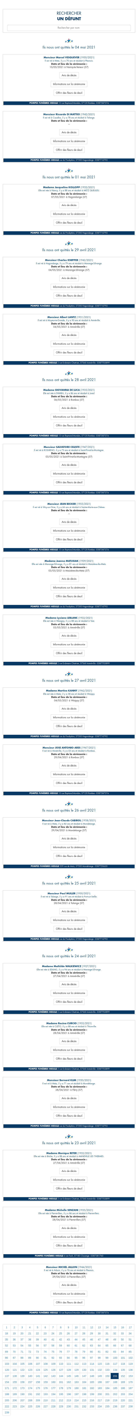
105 (22, 1363)
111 (69, 1363)
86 (6, 1357)
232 (84, 1406)
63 (91, 1345)
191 (30, 1394)
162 (69, 1382)
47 (99, 1339)
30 (99, 1333)
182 (92, 1388)
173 (22, 1388)
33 (122, 1333)
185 (115, 1388)
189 (15, 1394)
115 (100, 1363)
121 (15, 1369)
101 (123, 1357)
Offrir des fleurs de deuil (69, 93)
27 (76, 1333)
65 (106, 1345)
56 (37, 1345)
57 (45, 1345)
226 (38, 1406)
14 (107, 1327)
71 (21, 1351)
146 (76, 1376)
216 (92, 1400)
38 (29, 1339)
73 (37, 1351)
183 (100, 1388)
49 (114, 1339)
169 (123, 1382)
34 (130, 1333)
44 (76, 1339)
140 (30, 1376)
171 (7, 1388)
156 (22, 1382)
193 (45, 1394)
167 (107, 1382)
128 (69, 1369)
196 (69, 1394)
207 (22, 1400)
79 (83, 1351)
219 (115, 1400)
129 (76, 1369)
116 (107, 1363)
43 (68, 1339)
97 (91, 1357)
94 (68, 1357)
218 (107, 1400)
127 (61, 1369)
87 (14, 1357)
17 (130, 1327)
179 (69, 1388)
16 (122, 1327)
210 (45, 1400)
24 (52, 1333)
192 (38, 1394)
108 (45, 1363)
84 (122, 1351)
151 (115, 1376)
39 (37, 1339)
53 (14, 1345)
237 (123, 1406)
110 (61, 1363)
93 (60, 1357)
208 (30, 1400)
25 (60, 1333)
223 (15, 1406)
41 (52, 1339)
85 (130, 1351)
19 (14, 1333)
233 (92, 1406)
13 (99, 1327)
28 (83, 1333)
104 (15, 1363)
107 (38, 1363)
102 (130, 1357)
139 (22, 1376)
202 (115, 1394)
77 (68, 1351)
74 (45, 1351)
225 (30, 1406)
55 (29, 1345)
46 (91, 1339)
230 (69, 1406)
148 (92, 1376)
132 (100, 1369)
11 (83, 1327)
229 (61, 1406)
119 (130, 1363)
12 (91, 1327)
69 (6, 1351)
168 (115, 1382)
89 (29, 1357)
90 (37, 1357)
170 (130, 1382)
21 (29, 1333)
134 (115, 1369)
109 (53, 1363)
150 (107, 1376)
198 (84, 1394)
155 (15, 1382)
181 (84, 1388)
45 (83, 1339)
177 (53, 1388)
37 (21, 1339)
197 (76, 1394)
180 (76, 1388)
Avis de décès (69, 75)
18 (6, 1333)
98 (99, 1357)
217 (100, 1400)
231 (76, 1406)
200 (100, 1394)
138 (15, 1376)
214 (76, 1400)
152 (123, 1376)
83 (114, 1351)
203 (123, 1394)
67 (122, 1345)
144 (61, 1376)
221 (130, 1400)
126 (53, 1369)
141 (38, 1376)
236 (115, 1406)
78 (76, 1351)
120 (7, 1369)
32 (114, 1333)
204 (130, 1394)
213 (69, 1400)
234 (100, 1406)
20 (21, 1333)
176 (45, 1388)
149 (100, 1376)
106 (30, 1363)
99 (106, 1357)
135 (123, 1369)
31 (106, 1333)
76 (60, 1351)
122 (22, 1369)
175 (38, 1388)
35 (6, 1339)
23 (45, 1333)
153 (130, 1376)
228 (53, 1406)
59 (60, 1345)
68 (130, 1345)
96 (83, 1357)
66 (114, 1345)
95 (76, 1357)
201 (107, 1394)
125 (45, 1369)
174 (30, 1388)
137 (7, 1376)
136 (130, 1369)
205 (7, 1400)
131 (92, 1369)
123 (30, 1369)
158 (38, 1382)
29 (91, 1333)
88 (21, 1357)
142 (45, 1376)
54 (21, 1345)
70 (14, 1351)
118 (123, 1363)
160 (53, 1382)
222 (7, 1406)
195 (61, 1394)
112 (76, 1363)
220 (123, 1400)
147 (84, 1376)
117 (115, 1363)
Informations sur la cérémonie (69, 84)
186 (123, 1388)
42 (60, 1339)
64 (99, 1345)
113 (84, 1363)
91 (45, 1357)
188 (7, 1394)
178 (61, 1388)
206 (15, 1400)
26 (68, 1333)
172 (15, 1388)
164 (84, 1382)
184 (107, 1388)
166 (100, 1382)
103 (7, 1363)
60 (68, 1345)
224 (22, 1406)
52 (6, 1345)
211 (53, 1400)
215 (84, 1400)
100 (115, 1357)
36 (14, 1339)
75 (52, 1351)
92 (52, 1357)
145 (69, 1376)
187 (130, 1388)
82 (106, 1351)
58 (52, 1345)
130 (84, 1369)
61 (76, 1345)
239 (7, 1412)
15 (114, 1327)
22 (37, 1333)
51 (130, 1339)
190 (22, 1394)
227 (45, 1406)
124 (38, 1369)
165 (92, 1382)
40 (45, 1339)
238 (130, 1406)
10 (76, 1327)
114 (92, 1363)
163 (76, 1382)
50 (122, 1339)
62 (83, 1345)
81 (99, 1351)
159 (45, 1382)
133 (107, 1369)
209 (38, 1400)
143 (53, 1376)
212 (61, 1400)
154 (7, 1382)
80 (91, 1351)
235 (107, 1406)
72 (29, 1351)
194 (53, 1394)
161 (61, 1382)
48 (106, 1339)
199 (92, 1394)
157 (30, 1382)
